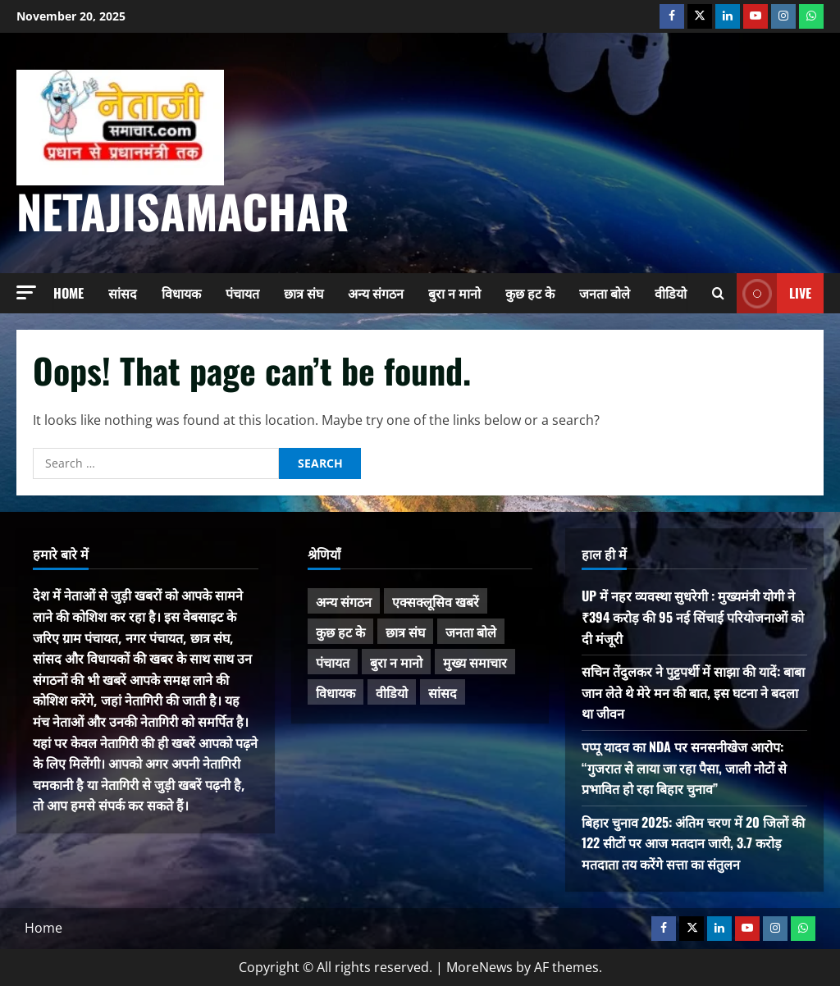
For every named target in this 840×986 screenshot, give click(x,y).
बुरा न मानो (454, 293)
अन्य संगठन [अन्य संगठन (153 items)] (344, 601)
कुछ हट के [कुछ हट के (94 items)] (340, 631)
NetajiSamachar (182, 210)
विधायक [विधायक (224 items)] (335, 692)
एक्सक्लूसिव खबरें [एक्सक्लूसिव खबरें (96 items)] (435, 601)
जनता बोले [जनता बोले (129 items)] (470, 631)
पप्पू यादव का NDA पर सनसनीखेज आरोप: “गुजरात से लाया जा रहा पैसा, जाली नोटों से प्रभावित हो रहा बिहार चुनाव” (684, 767)
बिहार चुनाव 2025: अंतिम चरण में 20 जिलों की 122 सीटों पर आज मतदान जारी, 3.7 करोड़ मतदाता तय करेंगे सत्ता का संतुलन (693, 843)
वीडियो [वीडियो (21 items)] (392, 692)
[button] (26, 292)
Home (68, 293)
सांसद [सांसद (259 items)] (442, 692)
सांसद (122, 293)
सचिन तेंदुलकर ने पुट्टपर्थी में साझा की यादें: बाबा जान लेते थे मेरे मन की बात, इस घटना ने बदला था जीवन (693, 692)
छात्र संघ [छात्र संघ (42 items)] (405, 631)
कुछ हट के (530, 293)
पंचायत (242, 293)
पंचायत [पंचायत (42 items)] (332, 662)
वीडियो (671, 293)
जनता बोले (604, 293)
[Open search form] (718, 293)
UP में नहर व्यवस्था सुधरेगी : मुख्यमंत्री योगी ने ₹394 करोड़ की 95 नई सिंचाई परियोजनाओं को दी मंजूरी (693, 616)
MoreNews (479, 967)
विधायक (181, 293)
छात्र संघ (303, 293)
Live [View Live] (774, 293)
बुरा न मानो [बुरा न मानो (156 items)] (396, 662)
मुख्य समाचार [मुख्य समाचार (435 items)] (475, 662)
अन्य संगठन (376, 293)
